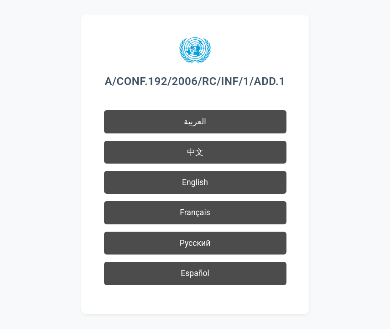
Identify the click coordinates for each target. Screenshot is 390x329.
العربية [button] (195, 121)
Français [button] (195, 212)
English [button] (195, 182)
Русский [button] (195, 243)
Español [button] (195, 273)
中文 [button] (195, 152)
